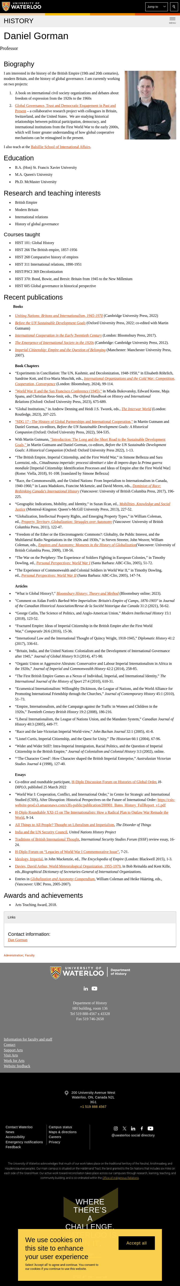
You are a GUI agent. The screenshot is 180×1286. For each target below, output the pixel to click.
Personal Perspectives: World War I (63, 563)
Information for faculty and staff (28, 1039)
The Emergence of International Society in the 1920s (54, 343)
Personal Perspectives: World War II (48, 575)
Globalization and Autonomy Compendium (62, 879)
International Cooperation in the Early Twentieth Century (58, 335)
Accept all (136, 1243)
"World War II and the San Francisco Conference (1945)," (58, 391)
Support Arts (13, 1050)
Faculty (29, 955)
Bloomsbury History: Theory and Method (87, 593)
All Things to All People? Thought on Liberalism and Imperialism (64, 825)
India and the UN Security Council (41, 832)
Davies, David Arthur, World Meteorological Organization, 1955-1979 (67, 866)
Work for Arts (14, 1061)
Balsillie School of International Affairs (60, 147)
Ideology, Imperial (29, 859)
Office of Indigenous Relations (120, 1178)
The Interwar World (136, 409)
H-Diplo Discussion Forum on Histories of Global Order (113, 782)
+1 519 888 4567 (93, 1107)
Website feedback (17, 1066)
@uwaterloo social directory (133, 1135)
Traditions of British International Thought (47, 839)
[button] (157, 7)
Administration (13, 955)
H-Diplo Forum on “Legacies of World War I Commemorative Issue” (67, 852)
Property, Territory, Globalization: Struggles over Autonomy (66, 522)
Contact (9, 1045)
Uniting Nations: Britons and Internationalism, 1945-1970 (59, 316)
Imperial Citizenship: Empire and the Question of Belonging (60, 350)
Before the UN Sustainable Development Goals (50, 323)
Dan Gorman (17, 940)
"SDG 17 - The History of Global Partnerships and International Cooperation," (74, 421)
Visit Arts (11, 1055)
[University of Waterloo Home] (22, 6)
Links (11, 917)
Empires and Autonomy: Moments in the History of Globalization (87, 545)
